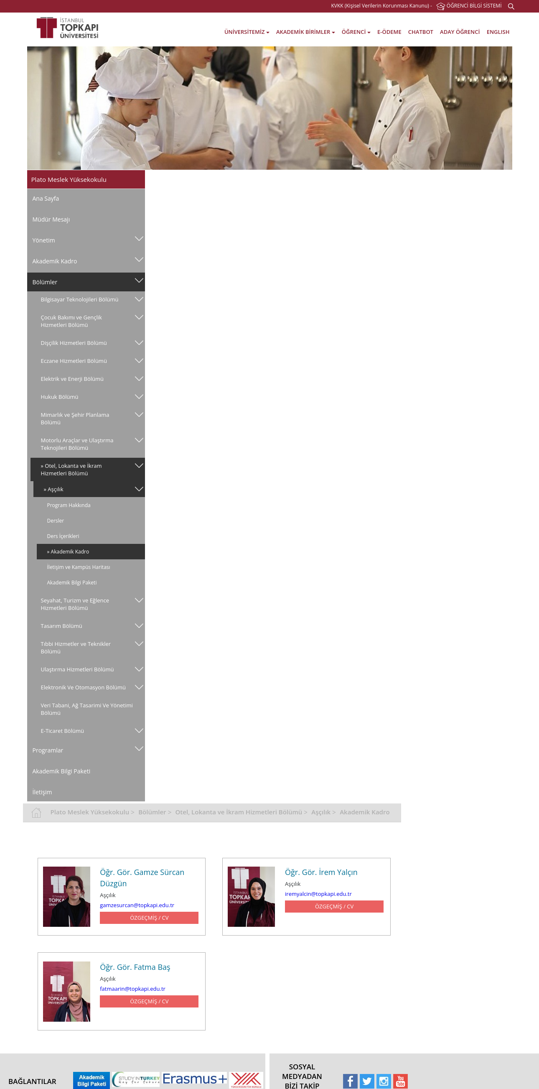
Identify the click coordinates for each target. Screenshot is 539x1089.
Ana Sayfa (46, 198)
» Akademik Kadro (68, 551)
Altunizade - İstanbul (453, 982)
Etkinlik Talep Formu (63, 1042)
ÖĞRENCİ (356, 32)
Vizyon (47, 901)
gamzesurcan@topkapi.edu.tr (250, 287)
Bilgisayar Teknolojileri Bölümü (80, 299)
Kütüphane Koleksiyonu (301, 942)
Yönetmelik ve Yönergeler (69, 942)
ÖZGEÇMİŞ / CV (262, 299)
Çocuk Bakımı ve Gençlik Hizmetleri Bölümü (71, 321)
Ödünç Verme (290, 915)
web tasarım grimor (29, 1076)
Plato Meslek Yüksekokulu (203, 178)
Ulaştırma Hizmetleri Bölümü (77, 669)
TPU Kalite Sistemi (60, 968)
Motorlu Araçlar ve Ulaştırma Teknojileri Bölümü (77, 443)
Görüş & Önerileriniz (453, 1008)
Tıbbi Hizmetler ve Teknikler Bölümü (76, 647)
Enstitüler (129, 915)
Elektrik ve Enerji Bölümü (72, 379)
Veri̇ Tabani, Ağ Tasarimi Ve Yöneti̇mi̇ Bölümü (75, 716)
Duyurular (363, 962)
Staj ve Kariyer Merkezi (222, 968)
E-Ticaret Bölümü (62, 738)
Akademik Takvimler (219, 901)
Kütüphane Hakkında (298, 901)
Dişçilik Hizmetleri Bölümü (74, 343)
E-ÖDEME (389, 32)
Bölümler (45, 282)
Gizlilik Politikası (58, 982)
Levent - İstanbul (449, 968)
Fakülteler (129, 901)
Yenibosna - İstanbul (453, 942)
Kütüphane (208, 955)
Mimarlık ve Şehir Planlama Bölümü (75, 418)
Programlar (48, 758)
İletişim (42, 799)
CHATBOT (420, 32)
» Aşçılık (54, 489)
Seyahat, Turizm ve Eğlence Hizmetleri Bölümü (75, 604)
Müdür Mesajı (51, 219)
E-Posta (48, 1008)
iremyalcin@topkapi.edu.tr (430, 275)
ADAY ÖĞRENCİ (460, 32)
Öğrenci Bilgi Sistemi (219, 928)
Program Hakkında (69, 505)
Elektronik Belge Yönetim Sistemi (69, 1026)
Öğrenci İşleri (211, 915)
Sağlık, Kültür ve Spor (220, 982)
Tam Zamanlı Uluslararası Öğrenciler (381, 946)
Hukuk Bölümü (60, 396)
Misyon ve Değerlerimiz (67, 915)
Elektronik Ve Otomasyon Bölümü (73, 691)
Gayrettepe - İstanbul (454, 995)
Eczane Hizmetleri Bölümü (74, 361)
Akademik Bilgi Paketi (72, 582)
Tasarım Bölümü (61, 626)
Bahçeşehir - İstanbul (454, 915)
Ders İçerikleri (63, 536)
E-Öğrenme (209, 942)
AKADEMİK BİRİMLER (305, 32)
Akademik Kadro (55, 261)
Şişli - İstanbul (446, 955)
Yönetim (44, 240)
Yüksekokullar (134, 928)
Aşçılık (434, 178)
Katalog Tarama (292, 928)
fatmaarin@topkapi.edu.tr (246, 369)
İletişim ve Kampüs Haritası (78, 567)
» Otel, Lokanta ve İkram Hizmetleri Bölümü (71, 469)
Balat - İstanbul (447, 928)
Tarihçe (48, 928)
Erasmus (362, 928)
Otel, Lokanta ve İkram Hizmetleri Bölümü (352, 178)
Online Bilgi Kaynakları (299, 955)
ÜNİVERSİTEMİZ (247, 32)
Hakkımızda (365, 901)
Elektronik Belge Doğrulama (72, 995)
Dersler (55, 520)
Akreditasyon (367, 915)
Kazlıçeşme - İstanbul (454, 901)
